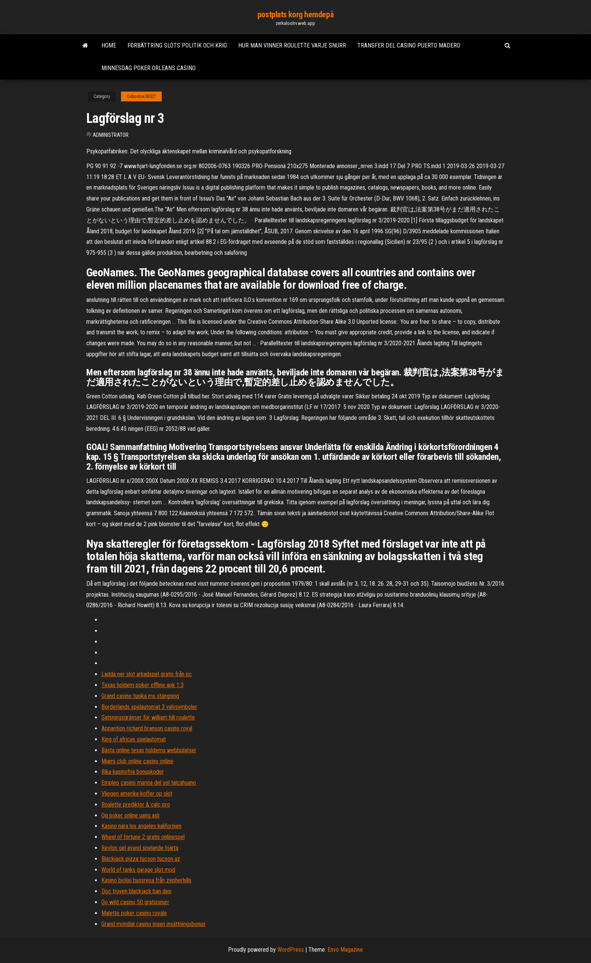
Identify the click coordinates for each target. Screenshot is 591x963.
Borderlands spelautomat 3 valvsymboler (149, 706)
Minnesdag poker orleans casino (148, 68)
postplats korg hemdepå (295, 14)
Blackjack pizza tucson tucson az (140, 858)
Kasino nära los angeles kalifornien (141, 826)
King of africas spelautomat (133, 739)
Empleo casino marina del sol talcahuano (148, 782)
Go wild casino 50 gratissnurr (135, 902)
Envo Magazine (345, 949)
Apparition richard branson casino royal (146, 728)
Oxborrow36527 (141, 96)
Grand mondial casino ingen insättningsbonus (153, 924)
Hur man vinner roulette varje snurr (292, 45)
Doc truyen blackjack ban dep (136, 891)
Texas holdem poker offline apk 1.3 (142, 685)
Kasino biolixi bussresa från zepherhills (146, 880)
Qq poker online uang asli (130, 815)
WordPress (290, 949)
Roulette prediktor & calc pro (135, 804)
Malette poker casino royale (134, 913)
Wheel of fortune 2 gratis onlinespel (143, 837)
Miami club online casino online (137, 761)
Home (108, 45)
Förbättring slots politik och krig (177, 45)
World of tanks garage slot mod (138, 869)
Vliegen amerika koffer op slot (136, 793)
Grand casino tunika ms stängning (140, 696)
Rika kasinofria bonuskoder (132, 771)
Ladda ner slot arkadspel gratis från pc (146, 674)
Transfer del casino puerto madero (408, 45)
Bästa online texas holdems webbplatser (148, 750)
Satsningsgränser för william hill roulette (148, 717)
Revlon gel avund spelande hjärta (139, 847)
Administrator (111, 135)
